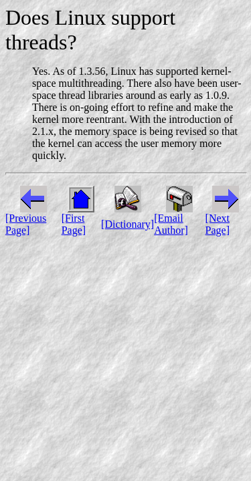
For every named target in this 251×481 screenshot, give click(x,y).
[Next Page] (217, 224)
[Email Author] (171, 224)
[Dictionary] (127, 224)
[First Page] (74, 224)
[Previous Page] (25, 224)
